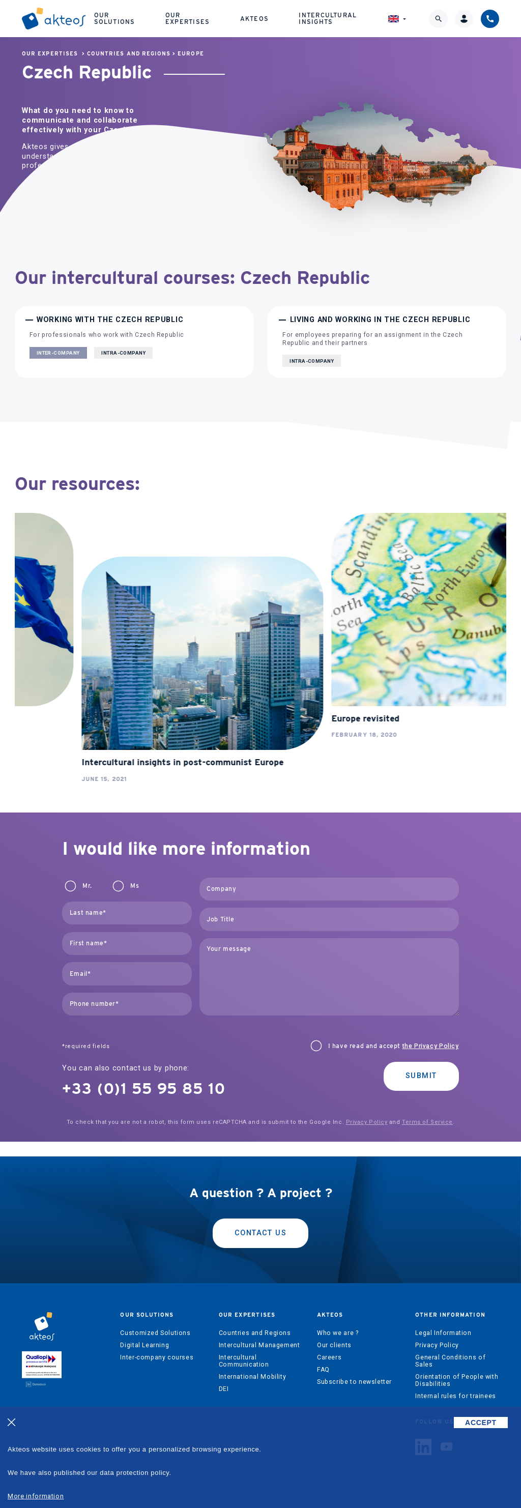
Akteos (254, 18)
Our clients (334, 1345)
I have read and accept (393, 1046)
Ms (134, 885)
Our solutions (114, 18)
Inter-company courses (156, 1357)
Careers (329, 1357)
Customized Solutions (155, 1333)
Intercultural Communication (244, 1361)
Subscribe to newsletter (354, 1381)
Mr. (87, 885)
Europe (191, 53)
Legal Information (443, 1333)
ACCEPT (481, 1422)
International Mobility (252, 1376)
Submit (421, 1075)
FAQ (323, 1369)
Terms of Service (427, 1122)
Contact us (260, 1233)
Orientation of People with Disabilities (456, 1380)
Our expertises (187, 18)
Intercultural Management (259, 1345)
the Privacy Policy (430, 1046)
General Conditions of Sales (450, 1361)
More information (36, 1496)
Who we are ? (337, 1333)
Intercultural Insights (328, 18)
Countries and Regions (128, 53)
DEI (224, 1389)
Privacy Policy (367, 1122)
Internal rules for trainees (455, 1396)
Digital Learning (144, 1345)
